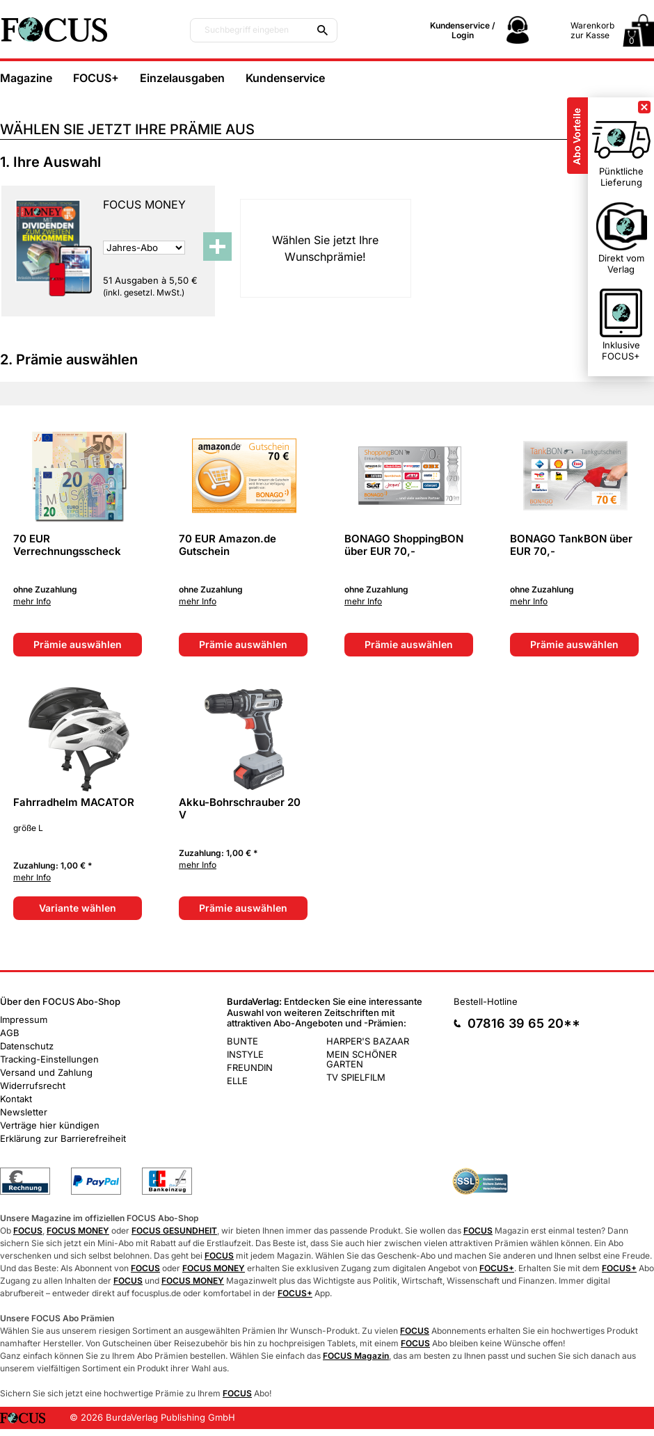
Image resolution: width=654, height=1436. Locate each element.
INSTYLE (245, 1054)
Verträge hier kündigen (49, 1125)
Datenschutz (27, 1045)
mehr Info (32, 601)
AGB (9, 1032)
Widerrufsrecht (32, 1085)
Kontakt (16, 1098)
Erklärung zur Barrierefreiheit (63, 1138)
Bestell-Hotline (486, 1001)
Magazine (26, 78)
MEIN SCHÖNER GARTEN (361, 1059)
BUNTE (242, 1041)
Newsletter (23, 1112)
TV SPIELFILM (355, 1077)
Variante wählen (77, 908)
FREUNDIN (250, 1067)
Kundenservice (285, 78)
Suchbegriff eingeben (247, 30)
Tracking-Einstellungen (49, 1059)
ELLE (237, 1080)
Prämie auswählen (77, 644)
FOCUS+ (96, 78)
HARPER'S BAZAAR (367, 1041)
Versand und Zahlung (46, 1072)
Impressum (23, 1019)
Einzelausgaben (182, 78)
